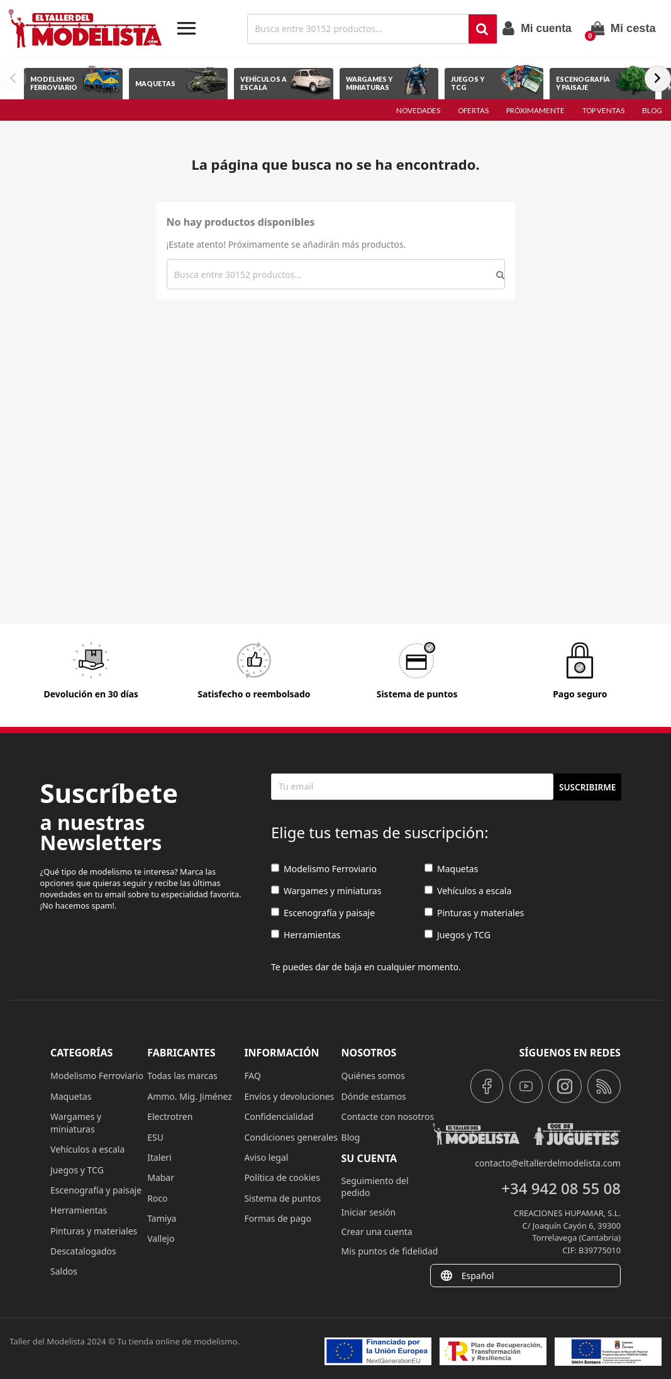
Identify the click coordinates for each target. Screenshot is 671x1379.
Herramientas (305, 935)
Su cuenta (369, 1158)
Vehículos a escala (467, 891)
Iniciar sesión (368, 1212)
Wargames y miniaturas (326, 891)
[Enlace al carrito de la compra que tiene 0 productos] (623, 28)
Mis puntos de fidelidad (389, 1251)
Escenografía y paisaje (323, 913)
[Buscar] (359, 29)
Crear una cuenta (377, 1232)
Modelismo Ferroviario (324, 869)
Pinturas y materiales (474, 913)
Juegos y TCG (457, 935)
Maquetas (451, 869)
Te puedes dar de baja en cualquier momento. (366, 967)
